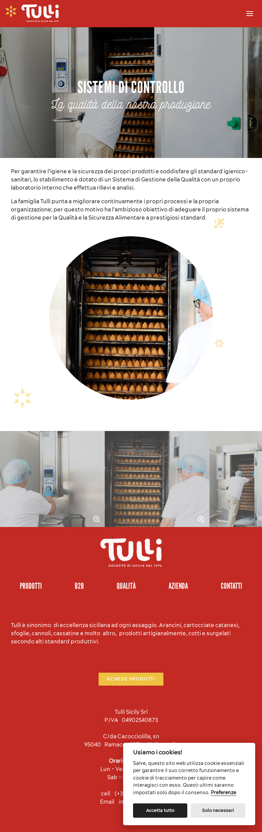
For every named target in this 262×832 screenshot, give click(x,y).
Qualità (126, 552)
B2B (79, 552)
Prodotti (31, 552)
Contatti (231, 552)
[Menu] (250, 13)
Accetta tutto (160, 810)
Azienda (178, 552)
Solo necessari (218, 810)
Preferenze (223, 793)
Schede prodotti (131, 642)
